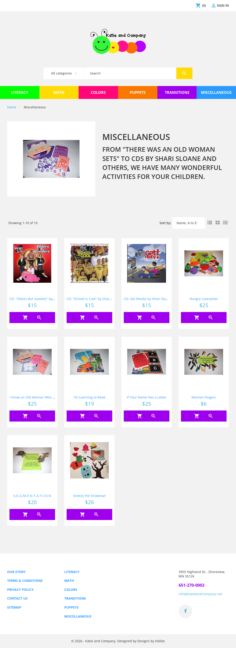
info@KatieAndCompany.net (200, 594)
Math (69, 580)
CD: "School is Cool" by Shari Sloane (94, 299)
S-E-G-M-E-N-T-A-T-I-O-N (32, 495)
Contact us (17, 598)
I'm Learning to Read (89, 397)
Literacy (72, 572)
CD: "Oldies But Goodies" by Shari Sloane (41, 299)
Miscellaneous (77, 616)
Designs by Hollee (151, 641)
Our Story (16, 572)
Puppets (71, 607)
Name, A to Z (186, 223)
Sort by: (165, 223)
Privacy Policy (20, 589)
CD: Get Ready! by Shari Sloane (147, 299)
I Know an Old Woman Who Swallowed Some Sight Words (53, 397)
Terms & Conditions (25, 580)
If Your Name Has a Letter (146, 397)
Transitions (75, 598)
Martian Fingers (204, 397)
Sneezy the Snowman (89, 495)
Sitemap (14, 607)
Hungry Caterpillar (203, 299)
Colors (70, 589)
